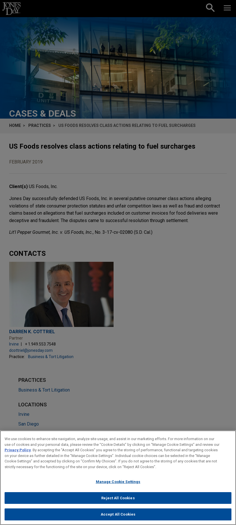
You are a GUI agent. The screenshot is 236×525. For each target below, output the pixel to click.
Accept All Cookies (118, 518)
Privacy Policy (18, 454)
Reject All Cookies (117, 502)
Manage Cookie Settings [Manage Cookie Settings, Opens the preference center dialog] (118, 485)
